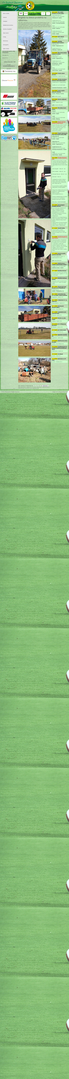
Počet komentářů (46, 387)
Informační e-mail (28, 388)
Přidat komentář (21, 388)
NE (3, 58)
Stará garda (5, 44)
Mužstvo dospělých (7, 29)
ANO (3, 55)
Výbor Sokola (6, 48)
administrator (23, 387)
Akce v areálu (6, 13)
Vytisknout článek (35, 388)
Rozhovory (5, 40)
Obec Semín (6, 33)
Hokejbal (5, 21)
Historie (5, 17)
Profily (4, 37)
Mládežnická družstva (8, 25)
